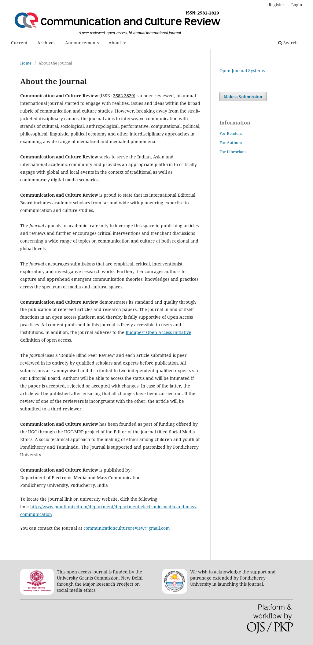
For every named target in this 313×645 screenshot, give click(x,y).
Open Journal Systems (242, 70)
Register (276, 4)
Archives (46, 43)
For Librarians (232, 151)
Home (25, 63)
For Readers (230, 133)
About (115, 43)
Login (296, 4)
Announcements (82, 43)
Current (19, 43)
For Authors (230, 142)
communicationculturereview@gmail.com (126, 528)
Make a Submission (243, 96)
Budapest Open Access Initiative (158, 332)
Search (288, 43)
